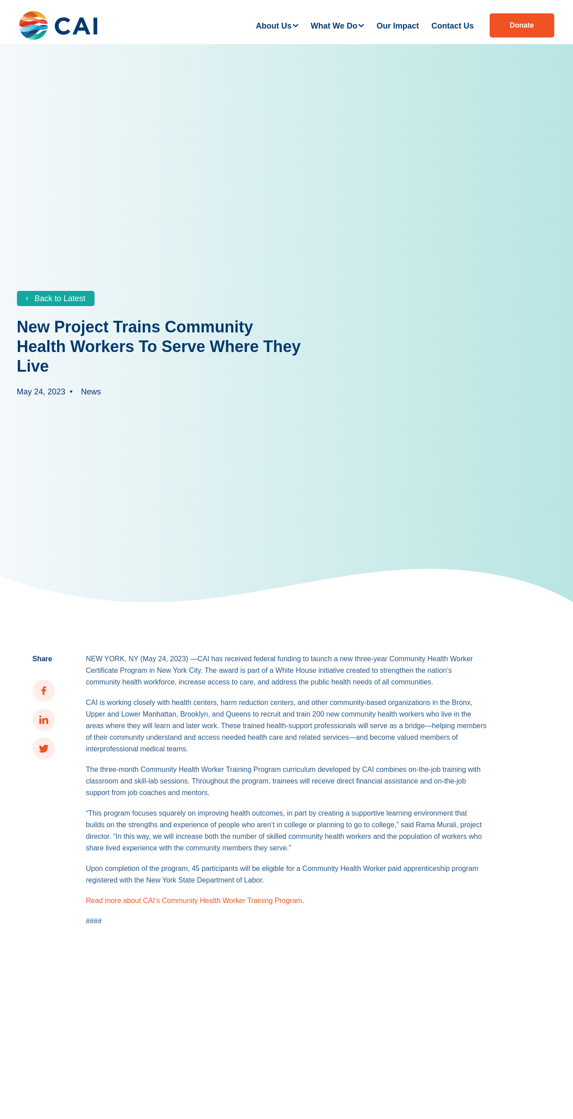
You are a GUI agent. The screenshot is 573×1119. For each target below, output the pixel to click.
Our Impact (397, 25)
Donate (522, 25)
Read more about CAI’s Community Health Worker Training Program (194, 900)
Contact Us (452, 25)
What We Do (334, 25)
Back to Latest (60, 298)
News (91, 391)
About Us (274, 25)
